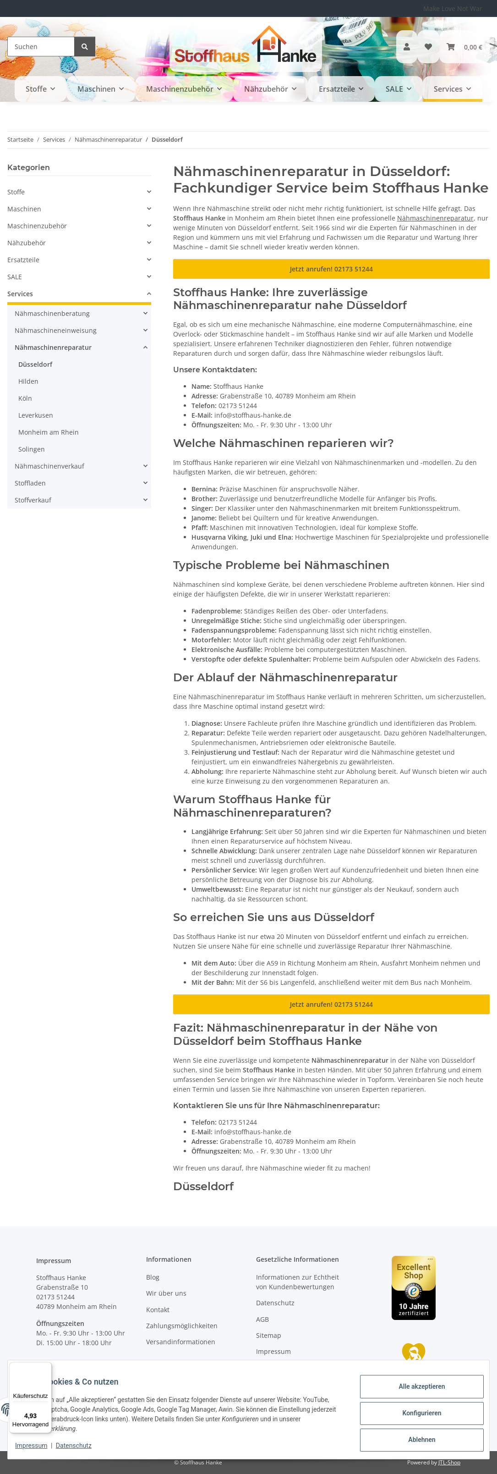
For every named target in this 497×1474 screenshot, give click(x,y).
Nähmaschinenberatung (52, 313)
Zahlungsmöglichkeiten (182, 1325)
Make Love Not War (452, 8)
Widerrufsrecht (279, 1368)
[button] (406, 46)
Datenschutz (81, 1446)
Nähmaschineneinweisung (56, 330)
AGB (262, 1319)
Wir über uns (166, 1293)
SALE (14, 276)
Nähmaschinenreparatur (435, 218)
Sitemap (268, 1335)
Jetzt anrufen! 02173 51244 (331, 269)
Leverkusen (35, 415)
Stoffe (16, 192)
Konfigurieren (414, 1414)
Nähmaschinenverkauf (49, 466)
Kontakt (157, 1309)
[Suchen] (41, 46)
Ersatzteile (23, 259)
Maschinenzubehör (37, 225)
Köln (25, 398)
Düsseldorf (35, 364)
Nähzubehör (26, 242)
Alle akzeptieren (414, 1390)
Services (20, 293)
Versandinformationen (180, 1341)
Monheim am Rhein (48, 432)
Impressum (38, 1446)
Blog (152, 1277)
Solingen (31, 449)
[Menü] (46, 1367)
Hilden (28, 381)
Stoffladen (30, 483)
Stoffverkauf (33, 500)
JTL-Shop (449, 1462)
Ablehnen (414, 1437)
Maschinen (24, 208)
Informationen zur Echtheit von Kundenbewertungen (297, 1282)
